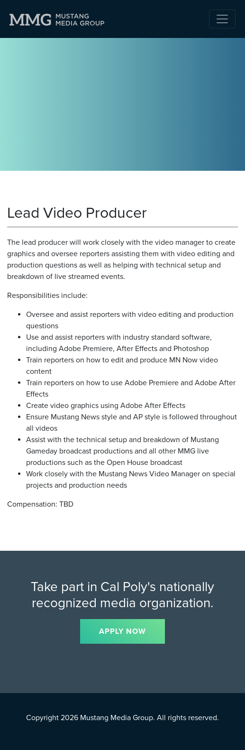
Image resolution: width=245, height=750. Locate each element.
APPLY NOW (122, 631)
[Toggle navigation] (222, 18)
